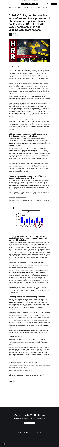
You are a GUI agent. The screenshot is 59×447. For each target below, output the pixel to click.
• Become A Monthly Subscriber (38, 432)
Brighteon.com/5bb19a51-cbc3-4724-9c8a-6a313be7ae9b (23, 362)
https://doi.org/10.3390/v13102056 (17, 197)
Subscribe (54, 3)
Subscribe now (29, 423)
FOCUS (19, 7)
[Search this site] (2, 4)
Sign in (48, 3)
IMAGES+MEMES (26, 7)
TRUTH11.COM (16, 33)
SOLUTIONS (38, 7)
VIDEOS (32, 7)
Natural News (12, 70)
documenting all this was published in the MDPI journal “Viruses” (29, 192)
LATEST (14, 7)
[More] (50, 8)
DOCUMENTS (44, 7)
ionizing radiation (13, 90)
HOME (10, 7)
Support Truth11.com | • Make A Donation (22, 432)
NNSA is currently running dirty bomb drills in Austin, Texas (25, 103)
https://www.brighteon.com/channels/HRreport (20, 370)
